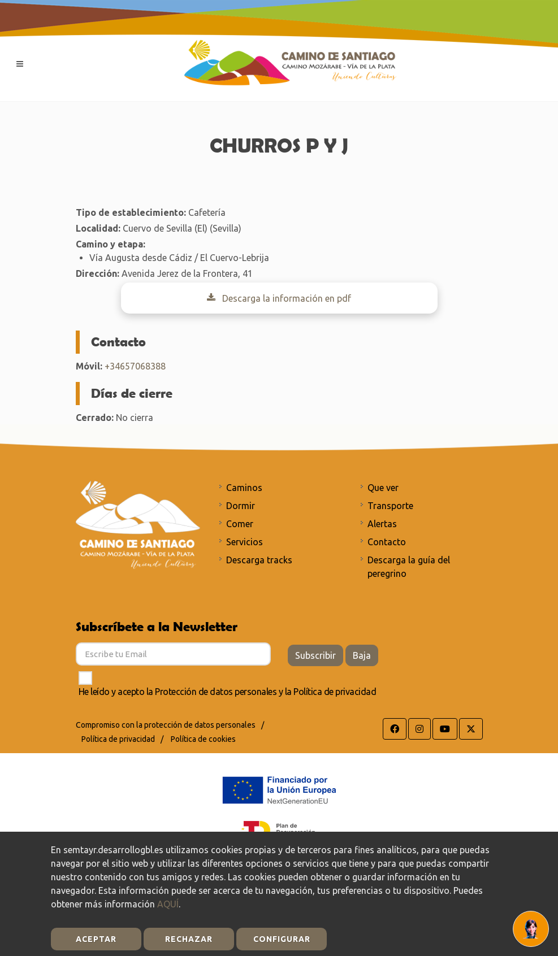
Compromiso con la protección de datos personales (166, 724)
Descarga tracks (259, 560)
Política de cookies (203, 739)
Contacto (386, 542)
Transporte (390, 506)
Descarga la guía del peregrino (408, 567)
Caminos (244, 488)
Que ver (383, 488)
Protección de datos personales (215, 691)
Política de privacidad (334, 691)
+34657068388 (135, 366)
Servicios (244, 542)
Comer (239, 524)
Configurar (281, 939)
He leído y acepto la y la (228, 691)
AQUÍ (168, 904)
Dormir (240, 506)
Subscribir (315, 655)
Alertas (382, 524)
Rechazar (189, 939)
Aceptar (96, 939)
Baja (362, 655)
